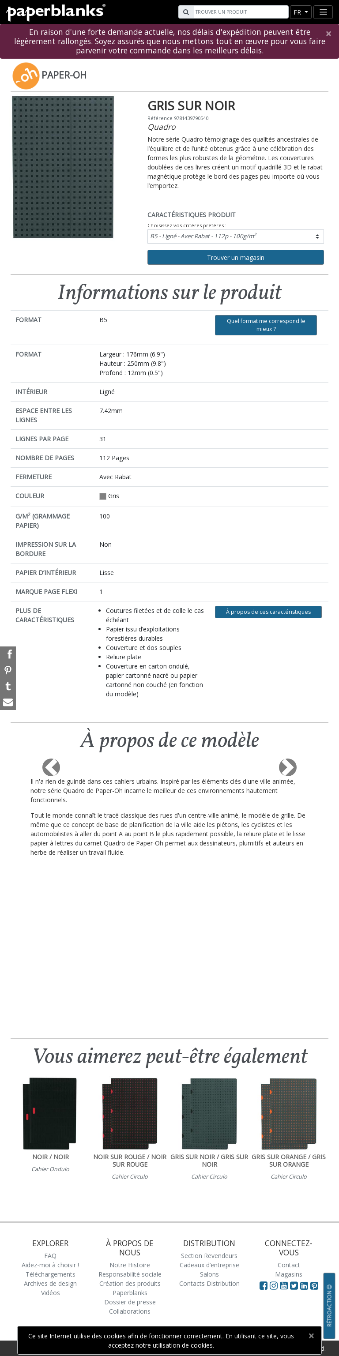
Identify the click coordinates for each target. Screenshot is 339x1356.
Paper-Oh (64, 75)
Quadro (161, 126)
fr (298, 12)
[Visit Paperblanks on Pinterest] (314, 1285)
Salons (209, 1274)
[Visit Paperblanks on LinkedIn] (305, 1285)
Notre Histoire (129, 1265)
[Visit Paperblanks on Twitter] (295, 1285)
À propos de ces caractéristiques (268, 612)
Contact (289, 1265)
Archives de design (50, 1283)
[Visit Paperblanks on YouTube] (285, 1285)
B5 (203, 235)
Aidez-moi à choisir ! (50, 1265)
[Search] (240, 12)
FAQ (50, 1255)
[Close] (328, 33)
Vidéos (50, 1292)
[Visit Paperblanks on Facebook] (263, 1285)
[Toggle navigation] (323, 12)
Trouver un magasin (235, 257)
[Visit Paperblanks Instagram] (274, 1285)
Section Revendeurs (209, 1255)
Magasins (288, 1274)
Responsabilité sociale (130, 1274)
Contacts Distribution (209, 1283)
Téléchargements (50, 1274)
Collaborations (130, 1311)
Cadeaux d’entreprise (209, 1265)
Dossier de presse (130, 1302)
